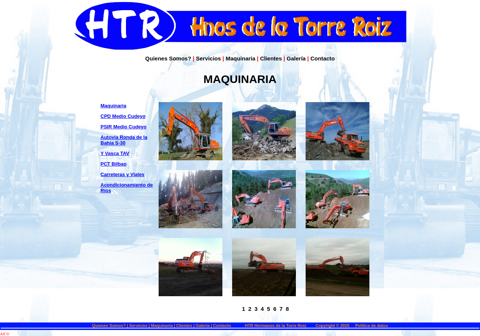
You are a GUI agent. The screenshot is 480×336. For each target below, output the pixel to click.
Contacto (322, 58)
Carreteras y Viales (122, 174)
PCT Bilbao (113, 164)
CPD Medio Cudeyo (123, 116)
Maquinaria (240, 58)
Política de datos (371, 325)
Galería (296, 58)
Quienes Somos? (168, 58)
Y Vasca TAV (114, 153)
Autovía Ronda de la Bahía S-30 (123, 140)
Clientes (271, 58)
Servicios (208, 58)
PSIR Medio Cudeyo (123, 127)
